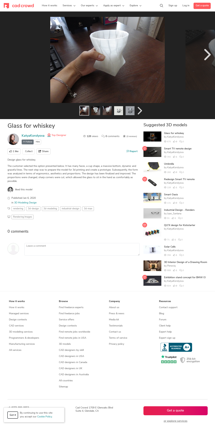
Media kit (114, 319)
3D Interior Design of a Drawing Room (185, 262)
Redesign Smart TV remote (179, 179)
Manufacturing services (22, 344)
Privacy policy (116, 344)
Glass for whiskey (174, 133)
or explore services (175, 421)
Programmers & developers (24, 338)
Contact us (115, 332)
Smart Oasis (171, 194)
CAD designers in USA (71, 356)
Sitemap (63, 386)
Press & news (116, 313)
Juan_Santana (174, 214)
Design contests (18, 319)
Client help (165, 325)
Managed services (19, 313)
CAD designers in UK (70, 368)
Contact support (168, 307)
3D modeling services (21, 332)
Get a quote (202, 5)
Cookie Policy (44, 416)
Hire (38, 142)
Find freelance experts (71, 307)
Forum (162, 319)
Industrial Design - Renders (179, 210)
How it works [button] (17, 301)
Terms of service (118, 338)
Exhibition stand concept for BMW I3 (185, 277)
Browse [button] (63, 301)
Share (43, 151)
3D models (65, 344)
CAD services (16, 325)
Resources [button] (165, 301)
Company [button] (114, 301)
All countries (66, 380)
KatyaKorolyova (33, 136)
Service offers (66, 319)
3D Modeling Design (25, 202)
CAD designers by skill (71, 350)
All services (15, 350)
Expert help (165, 332)
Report (132, 151)
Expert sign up (167, 338)
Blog (161, 313)
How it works (16, 307)
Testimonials (116, 325)
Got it (13, 415)
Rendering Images (22, 217)
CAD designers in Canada (73, 362)
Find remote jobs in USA (72, 338)
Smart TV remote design (178, 148)
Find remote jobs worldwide (74, 332)
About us (114, 307)
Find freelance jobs (69, 313)
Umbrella (169, 164)
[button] (69, 5)
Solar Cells (170, 247)
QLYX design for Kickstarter (179, 225)
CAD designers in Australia (74, 374)
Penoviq (171, 266)
